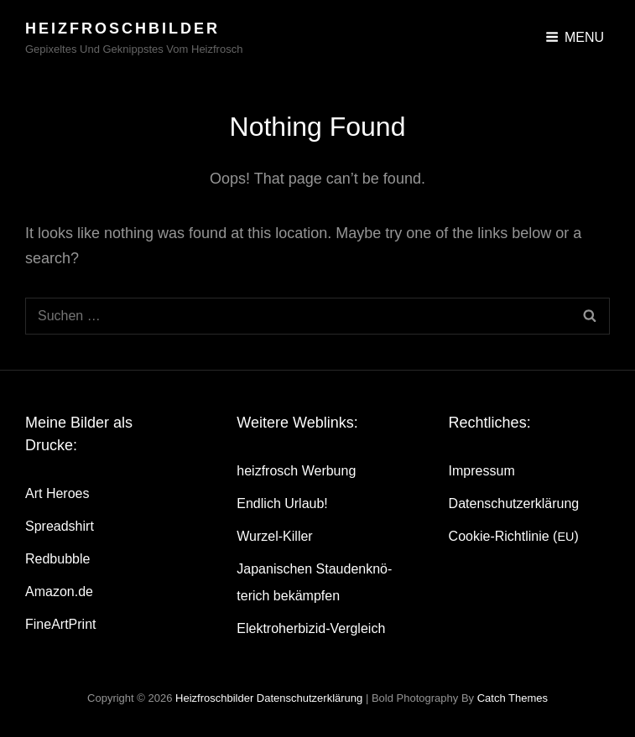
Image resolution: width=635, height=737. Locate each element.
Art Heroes (57, 493)
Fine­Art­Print (60, 624)
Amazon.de (59, 591)
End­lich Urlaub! (282, 503)
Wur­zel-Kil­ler (274, 536)
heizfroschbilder (122, 28)
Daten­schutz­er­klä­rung (514, 503)
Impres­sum (482, 471)
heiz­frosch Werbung (296, 471)
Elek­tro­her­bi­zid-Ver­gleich (311, 628)
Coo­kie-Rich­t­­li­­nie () (514, 536)
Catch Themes (512, 698)
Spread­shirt (59, 526)
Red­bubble (57, 559)
